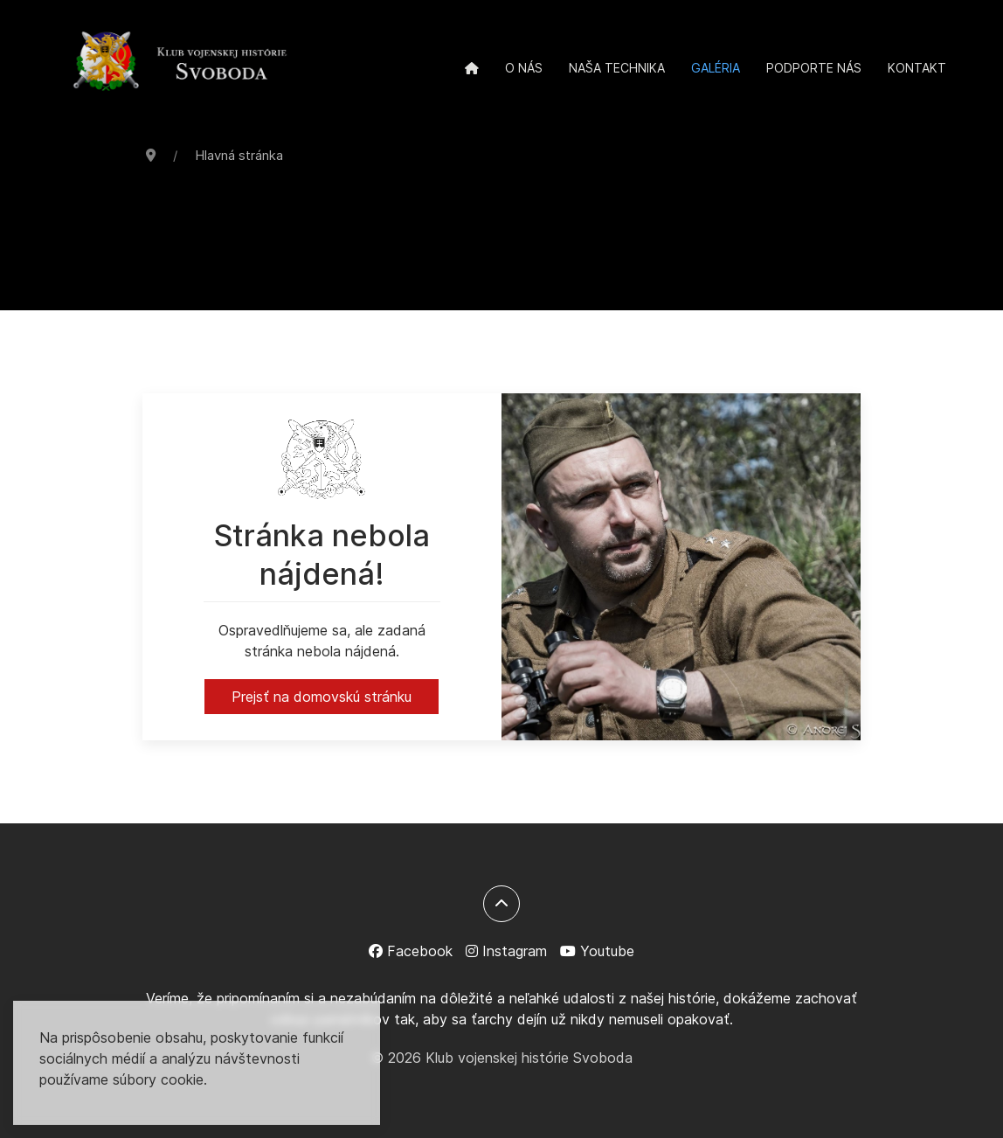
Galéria (715, 67)
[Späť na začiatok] (501, 903)
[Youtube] (597, 951)
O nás (524, 67)
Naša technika (617, 67)
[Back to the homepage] (180, 62)
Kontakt (917, 67)
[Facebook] (411, 951)
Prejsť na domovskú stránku (322, 696)
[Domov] (472, 68)
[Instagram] (506, 951)
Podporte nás (813, 67)
